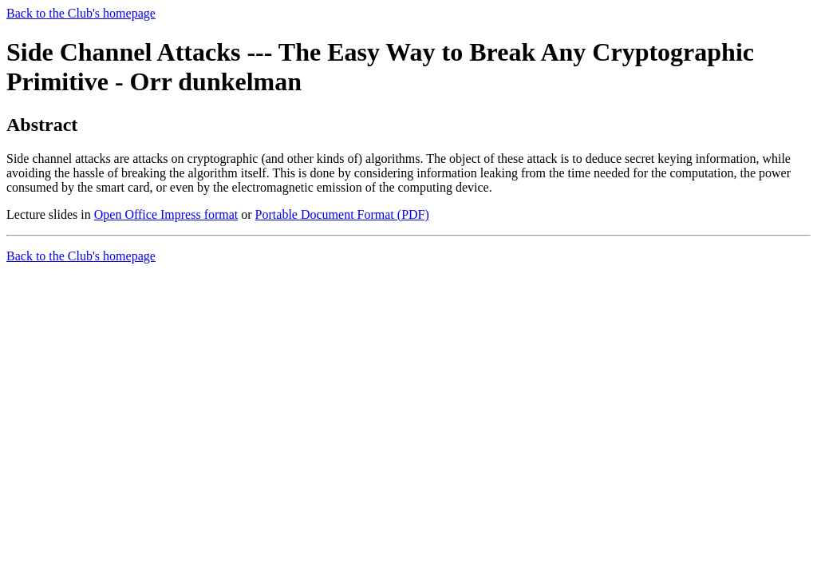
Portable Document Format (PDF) (342, 214)
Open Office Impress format (166, 214)
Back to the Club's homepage (81, 13)
